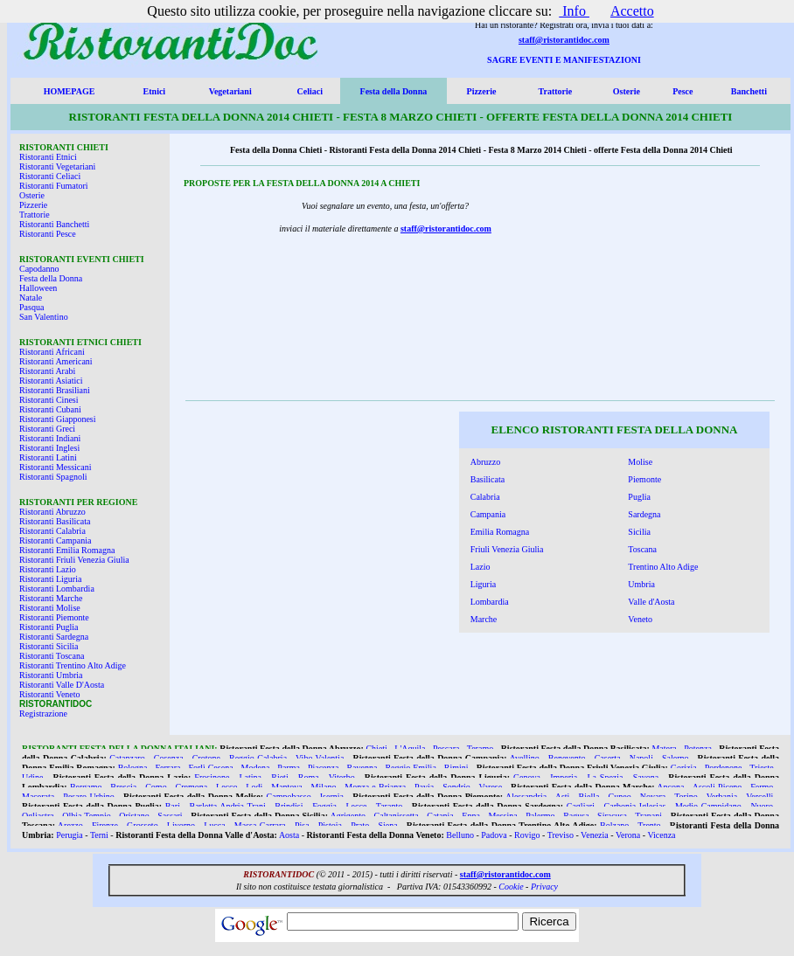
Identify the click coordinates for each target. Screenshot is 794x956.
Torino (686, 796)
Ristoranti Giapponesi (57, 419)
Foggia (324, 806)
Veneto (640, 619)
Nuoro (761, 806)
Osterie (626, 91)
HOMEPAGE (69, 91)
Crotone (206, 758)
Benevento (567, 758)
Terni (99, 835)
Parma (288, 767)
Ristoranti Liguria (50, 579)
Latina (251, 777)
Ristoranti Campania (55, 540)
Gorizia (684, 767)
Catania (440, 816)
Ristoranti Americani (56, 361)
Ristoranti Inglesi (49, 448)
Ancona (670, 787)
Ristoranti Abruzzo (52, 511)
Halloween (38, 288)
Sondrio (456, 787)
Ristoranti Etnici (48, 157)
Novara (652, 796)
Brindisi (289, 806)
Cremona (192, 787)
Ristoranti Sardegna (53, 636)
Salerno (675, 758)
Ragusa (576, 816)
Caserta (608, 758)
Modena (255, 767)
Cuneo (620, 796)
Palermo (540, 816)
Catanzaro (127, 758)
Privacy (544, 886)
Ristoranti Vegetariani (57, 166)
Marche (484, 619)
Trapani (648, 816)
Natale (30, 297)
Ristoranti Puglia (49, 627)
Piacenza (323, 767)
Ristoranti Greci (47, 428)
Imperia (563, 777)
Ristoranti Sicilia (49, 646)
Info (574, 10)
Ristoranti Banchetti (54, 224)
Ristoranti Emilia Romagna (67, 550)
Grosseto (142, 825)
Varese (491, 787)
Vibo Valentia (320, 758)
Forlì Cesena (210, 767)
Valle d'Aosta (651, 601)
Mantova (287, 787)
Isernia (332, 796)
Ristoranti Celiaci (49, 176)
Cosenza (169, 758)
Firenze (105, 825)
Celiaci (310, 91)
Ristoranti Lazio (47, 569)
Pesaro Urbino (88, 796)
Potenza (698, 748)
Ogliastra (38, 816)
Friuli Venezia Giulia (507, 549)
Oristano (134, 816)
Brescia (123, 787)
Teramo (480, 748)
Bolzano (614, 825)
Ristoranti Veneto (49, 694)
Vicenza (661, 835)
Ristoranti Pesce (47, 234)
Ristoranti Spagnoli (53, 476)
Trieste (761, 767)
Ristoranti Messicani (55, 467)
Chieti (376, 748)
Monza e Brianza (375, 787)
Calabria (485, 497)
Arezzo (70, 825)
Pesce (682, 91)
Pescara (446, 748)
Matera (663, 748)
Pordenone (723, 767)
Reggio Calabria (258, 758)
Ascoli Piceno (717, 787)
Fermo (761, 787)
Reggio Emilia (410, 767)
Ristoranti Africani (52, 352)
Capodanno (39, 269)
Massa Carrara (260, 825)
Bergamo (85, 787)
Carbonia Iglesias (635, 806)
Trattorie (556, 91)
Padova (493, 835)
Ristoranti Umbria (51, 675)
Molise (640, 462)
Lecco (226, 787)
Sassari (169, 816)
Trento (648, 825)
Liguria (483, 584)
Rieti (279, 777)
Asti (562, 796)
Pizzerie (482, 91)
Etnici (154, 91)
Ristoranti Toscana (51, 656)
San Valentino (43, 317)
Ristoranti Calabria (52, 531)
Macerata (38, 796)
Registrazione (43, 713)
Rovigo (527, 835)
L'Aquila (409, 748)
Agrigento (348, 816)
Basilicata (487, 479)
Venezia (595, 835)
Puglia (639, 497)
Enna (471, 816)
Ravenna (361, 767)
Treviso (560, 835)
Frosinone (211, 777)
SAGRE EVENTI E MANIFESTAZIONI (564, 60)
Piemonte (644, 479)
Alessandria (526, 796)
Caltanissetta (396, 816)
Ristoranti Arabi (47, 371)
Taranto (389, 806)
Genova (526, 777)
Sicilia (639, 532)
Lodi (254, 787)
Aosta (289, 835)
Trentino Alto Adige (663, 567)
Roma (308, 777)
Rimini (456, 767)
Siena (387, 825)
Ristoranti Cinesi (49, 400)
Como (155, 787)
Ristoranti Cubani (50, 409)
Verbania (722, 796)
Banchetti (749, 91)
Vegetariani (230, 91)
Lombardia (489, 601)
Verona (628, 835)
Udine (32, 777)
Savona (645, 777)
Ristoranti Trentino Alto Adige (72, 665)
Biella (589, 796)
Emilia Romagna (500, 532)
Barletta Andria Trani (227, 806)
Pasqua (31, 307)
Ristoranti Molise (49, 608)
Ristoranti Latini (48, 457)
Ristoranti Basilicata (54, 521)
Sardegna (644, 514)
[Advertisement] (305, 527)
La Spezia (605, 777)
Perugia (69, 835)
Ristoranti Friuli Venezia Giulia (74, 560)
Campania (488, 514)
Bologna (133, 767)
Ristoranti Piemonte (54, 617)
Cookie (510, 886)
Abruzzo (485, 462)
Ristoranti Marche (50, 598)
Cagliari (581, 806)
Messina (502, 816)
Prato (360, 825)
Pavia (424, 787)
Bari (172, 806)
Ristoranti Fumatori (53, 186)
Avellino (524, 758)
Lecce (355, 806)
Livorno (181, 825)
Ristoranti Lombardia (56, 588)
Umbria (641, 584)
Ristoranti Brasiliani (54, 390)
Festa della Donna (394, 91)
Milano (324, 787)
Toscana (642, 549)
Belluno (460, 835)
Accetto (632, 10)
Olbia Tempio (86, 816)
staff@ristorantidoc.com (564, 40)
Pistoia (330, 825)
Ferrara (168, 767)
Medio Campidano (708, 806)
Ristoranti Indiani (49, 438)
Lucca (214, 825)
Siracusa (612, 816)
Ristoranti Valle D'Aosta (61, 684)
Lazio (480, 567)
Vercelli (759, 796)
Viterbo (342, 777)
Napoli (641, 758)
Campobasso (289, 796)
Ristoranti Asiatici (51, 380)
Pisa (302, 825)
